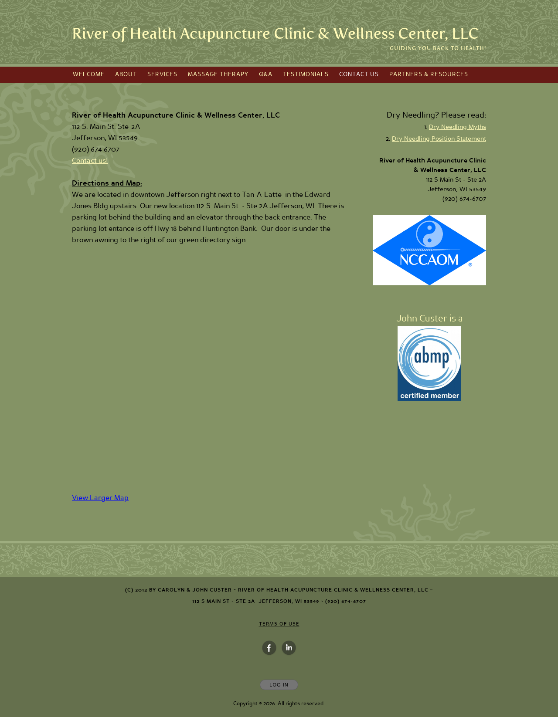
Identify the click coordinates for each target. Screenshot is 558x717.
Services (162, 75)
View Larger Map (100, 497)
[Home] (275, 34)
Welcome (89, 75)
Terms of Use (279, 624)
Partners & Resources (428, 75)
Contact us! (90, 160)
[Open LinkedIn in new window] (289, 648)
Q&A (265, 75)
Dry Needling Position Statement (439, 139)
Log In (278, 684)
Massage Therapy (218, 75)
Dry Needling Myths (457, 127)
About (126, 75)
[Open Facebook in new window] (269, 648)
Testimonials (306, 75)
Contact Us (359, 75)
